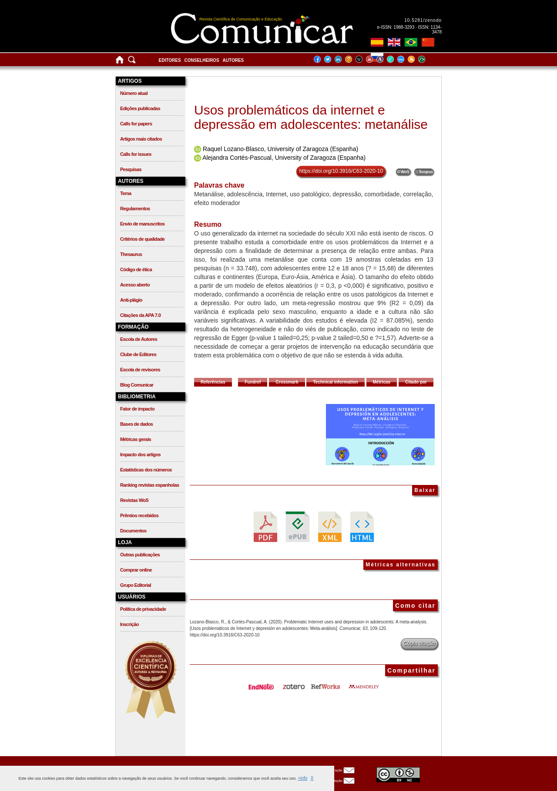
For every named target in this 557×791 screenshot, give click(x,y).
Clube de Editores (138, 354)
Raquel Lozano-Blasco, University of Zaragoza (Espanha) (280, 148)
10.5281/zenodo (423, 20)
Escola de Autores (138, 339)
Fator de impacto (137, 408)
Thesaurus (131, 254)
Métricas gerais (135, 439)
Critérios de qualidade (142, 239)
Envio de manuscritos (142, 223)
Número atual (134, 93)
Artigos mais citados (141, 138)
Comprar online (136, 569)
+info (302, 778)
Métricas (382, 382)
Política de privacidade (143, 609)
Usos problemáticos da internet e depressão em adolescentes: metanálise (311, 117)
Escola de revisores (140, 369)
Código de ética (136, 269)
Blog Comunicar (137, 384)
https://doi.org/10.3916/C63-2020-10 (341, 171)
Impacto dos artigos (140, 454)
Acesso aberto (135, 284)
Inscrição (129, 624)
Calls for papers (136, 123)
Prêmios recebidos (139, 515)
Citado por (416, 382)
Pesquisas (130, 169)
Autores (233, 60)
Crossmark (286, 382)
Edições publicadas (140, 108)
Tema (125, 193)
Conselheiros (202, 60)
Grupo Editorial (135, 585)
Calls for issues (135, 154)
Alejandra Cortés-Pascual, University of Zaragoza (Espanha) (284, 157)
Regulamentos (135, 208)
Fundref (253, 382)
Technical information (335, 382)
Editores (170, 60)
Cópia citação (419, 643)
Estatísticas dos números (146, 469)
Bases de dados (136, 424)
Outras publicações (140, 554)
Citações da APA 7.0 (140, 315)
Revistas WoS (134, 500)
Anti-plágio (131, 300)
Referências (213, 382)
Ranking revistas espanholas (149, 485)
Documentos (133, 530)
